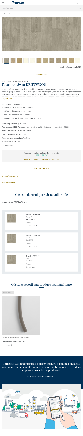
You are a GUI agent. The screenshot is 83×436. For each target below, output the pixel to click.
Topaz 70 (7, 14)
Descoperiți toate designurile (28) (68, 67)
